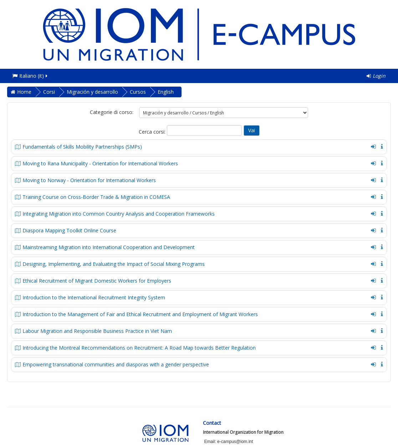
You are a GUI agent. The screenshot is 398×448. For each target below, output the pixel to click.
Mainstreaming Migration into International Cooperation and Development (108, 247)
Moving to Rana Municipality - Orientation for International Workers (100, 163)
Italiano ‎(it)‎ (30, 75)
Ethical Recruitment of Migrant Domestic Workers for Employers (96, 280)
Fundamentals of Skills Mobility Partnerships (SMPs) (82, 146)
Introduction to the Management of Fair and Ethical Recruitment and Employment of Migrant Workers (140, 314)
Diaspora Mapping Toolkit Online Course (69, 230)
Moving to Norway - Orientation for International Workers (89, 180)
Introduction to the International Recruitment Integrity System (93, 297)
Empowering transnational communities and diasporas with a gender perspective (115, 364)
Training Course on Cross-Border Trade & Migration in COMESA (96, 197)
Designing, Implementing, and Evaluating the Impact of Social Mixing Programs (113, 264)
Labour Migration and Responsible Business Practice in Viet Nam (97, 331)
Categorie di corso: (111, 112)
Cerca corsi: (153, 131)
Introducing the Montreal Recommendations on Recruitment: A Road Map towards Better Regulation (139, 347)
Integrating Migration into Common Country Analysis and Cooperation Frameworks (118, 213)
